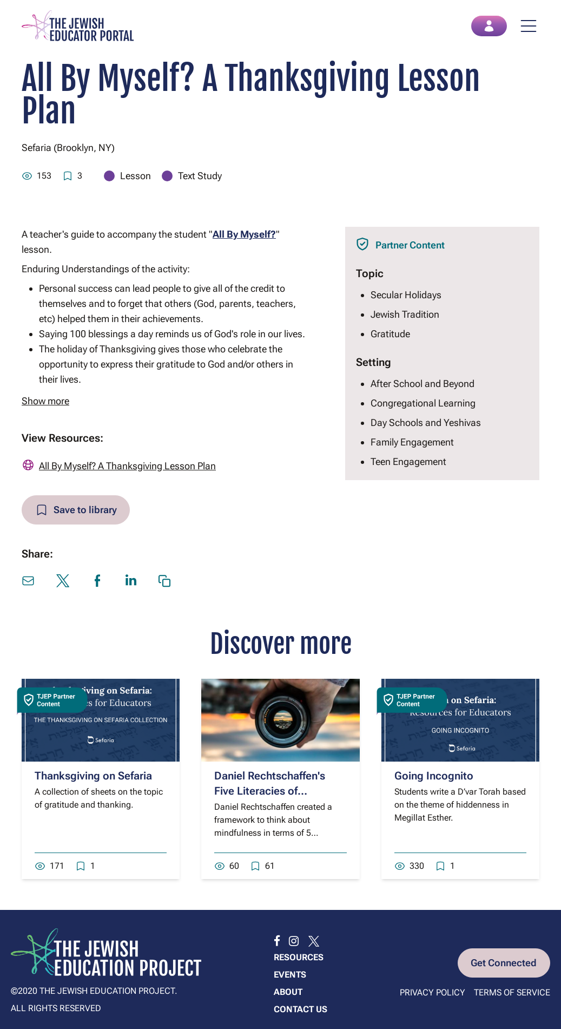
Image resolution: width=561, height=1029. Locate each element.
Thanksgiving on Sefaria (93, 776)
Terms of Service (512, 992)
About (288, 992)
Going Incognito (433, 776)
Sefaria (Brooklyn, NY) (68, 148)
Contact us (300, 1009)
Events (290, 974)
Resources (299, 957)
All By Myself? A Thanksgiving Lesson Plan (127, 466)
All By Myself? (244, 234)
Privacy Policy (432, 992)
